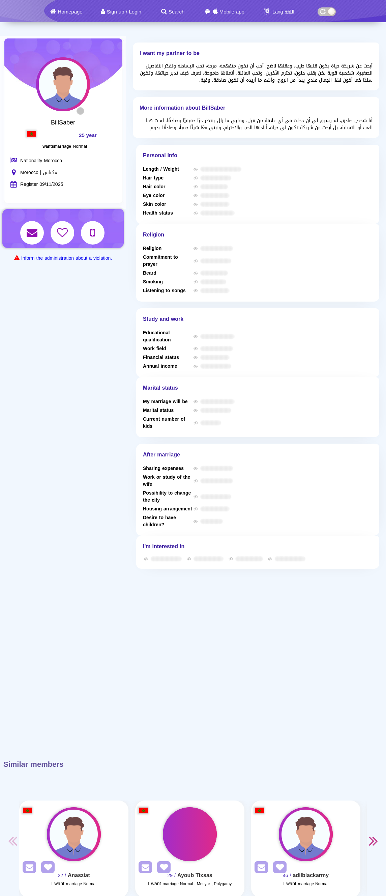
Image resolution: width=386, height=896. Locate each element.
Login (135, 12)
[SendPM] (27, 868)
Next (373, 840)
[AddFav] (46, 868)
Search (177, 12)
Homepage (70, 12)
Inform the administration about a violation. (66, 258)
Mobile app (231, 12)
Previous (12, 840)
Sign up (115, 12)
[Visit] (73, 834)
